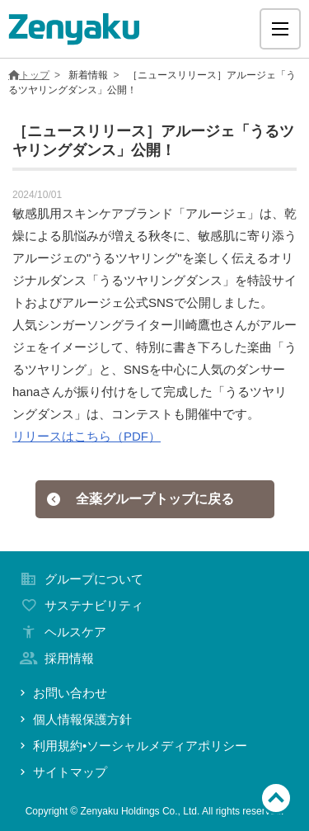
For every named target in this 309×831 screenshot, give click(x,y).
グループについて (79, 579)
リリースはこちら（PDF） (86, 436)
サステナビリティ (79, 605)
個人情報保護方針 (74, 719)
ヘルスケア (61, 632)
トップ (28, 75)
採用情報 (55, 658)
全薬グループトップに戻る (140, 499)
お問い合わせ (61, 693)
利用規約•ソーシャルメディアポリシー (131, 746)
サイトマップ (61, 772)
